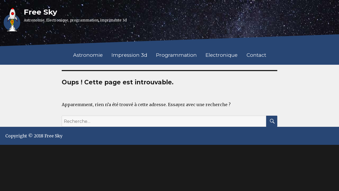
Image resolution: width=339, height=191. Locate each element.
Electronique (222, 55)
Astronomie (88, 55)
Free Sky (40, 11)
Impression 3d (129, 55)
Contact (256, 55)
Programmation (176, 55)
